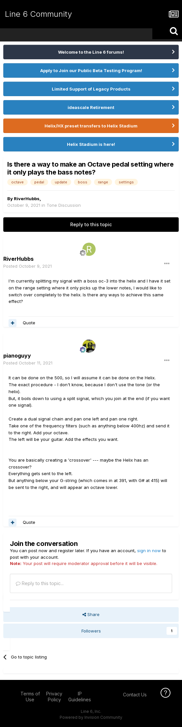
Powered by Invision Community (91, 717)
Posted (27, 266)
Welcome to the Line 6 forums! (91, 52)
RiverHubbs (27, 198)
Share (91, 614)
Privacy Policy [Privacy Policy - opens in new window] (54, 696)
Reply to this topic (91, 224)
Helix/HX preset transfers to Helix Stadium (91, 125)
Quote (29, 322)
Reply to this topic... (40, 583)
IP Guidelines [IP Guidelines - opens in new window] (79, 696)
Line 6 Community (38, 14)
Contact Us (135, 694)
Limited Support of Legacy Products (91, 89)
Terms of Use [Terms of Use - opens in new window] (30, 696)
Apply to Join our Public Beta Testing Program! (91, 70)
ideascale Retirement (91, 107)
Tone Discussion (63, 205)
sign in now (149, 550)
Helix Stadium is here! (91, 144)
